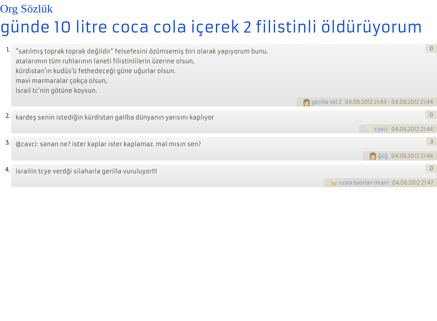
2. (7, 115)
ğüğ (383, 156)
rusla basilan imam (363, 183)
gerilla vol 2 (326, 102)
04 (348, 102)
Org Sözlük (26, 8)
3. (7, 142)
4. (7, 169)
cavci (381, 129)
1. (7, 50)
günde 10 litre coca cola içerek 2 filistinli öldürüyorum (211, 27)
